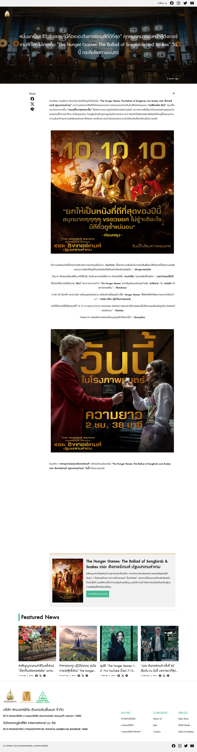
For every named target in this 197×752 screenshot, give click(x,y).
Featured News (140, 13)
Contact (157, 732)
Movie (94, 13)
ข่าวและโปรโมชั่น (128, 719)
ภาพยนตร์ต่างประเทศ (131, 732)
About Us (157, 719)
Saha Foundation (186, 732)
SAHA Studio (184, 725)
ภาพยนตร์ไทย (127, 725)
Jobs (179, 13)
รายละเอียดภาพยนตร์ (98, 594)
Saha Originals (114, 13)
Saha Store (163, 13)
